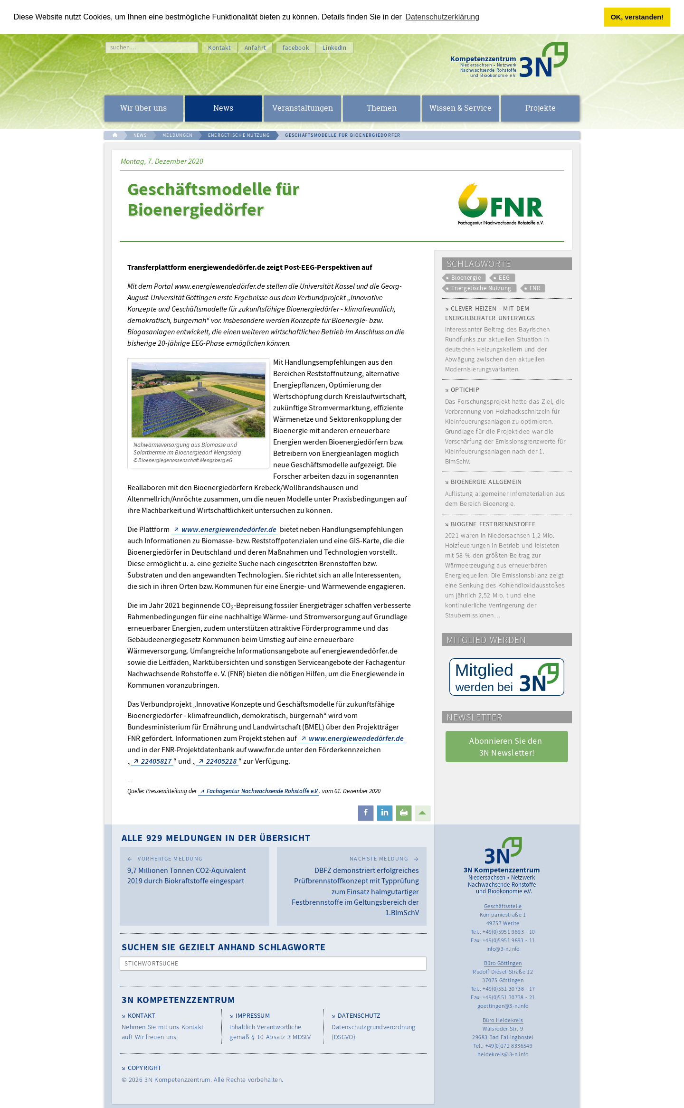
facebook (296, 48)
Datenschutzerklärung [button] (443, 17)
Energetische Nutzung (481, 288)
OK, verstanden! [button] (637, 17)
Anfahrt (255, 48)
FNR (535, 288)
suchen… (123, 47)
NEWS (140, 135)
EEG (504, 278)
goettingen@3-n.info (503, 1005)
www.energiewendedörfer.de (228, 529)
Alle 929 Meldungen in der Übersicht (216, 837)
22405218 (221, 761)
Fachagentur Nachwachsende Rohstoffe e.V (262, 791)
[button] (365, 813)
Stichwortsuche (151, 963)
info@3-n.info (503, 948)
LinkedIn (334, 48)
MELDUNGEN (177, 135)
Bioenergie (466, 278)
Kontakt (219, 48)
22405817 (156, 761)
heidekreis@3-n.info (502, 1054)
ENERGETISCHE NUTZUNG (239, 135)
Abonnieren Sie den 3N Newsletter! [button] (506, 746)
